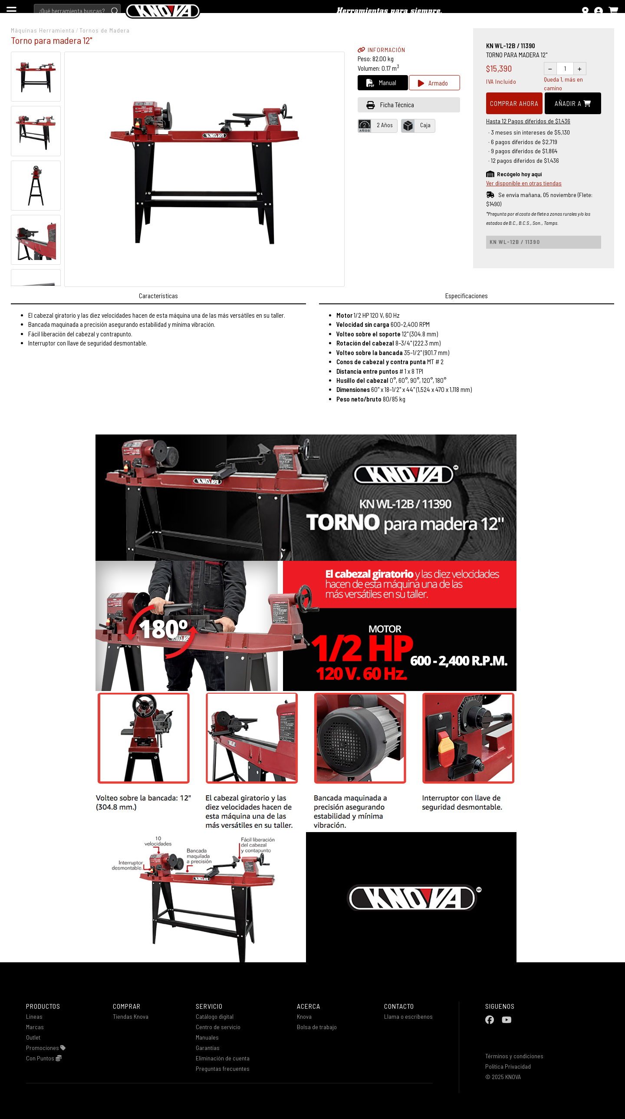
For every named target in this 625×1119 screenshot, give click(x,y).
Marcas (35, 1026)
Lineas (34, 1016)
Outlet (33, 1037)
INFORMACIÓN (381, 49)
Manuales (207, 1037)
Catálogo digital (215, 1016)
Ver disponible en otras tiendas (524, 183)
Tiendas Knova (130, 1016)
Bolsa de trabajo (317, 1026)
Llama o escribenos (408, 1016)
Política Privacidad (508, 1066)
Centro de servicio (218, 1026)
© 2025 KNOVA (503, 1076)
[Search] (77, 11)
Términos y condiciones (514, 1056)
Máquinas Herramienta (43, 30)
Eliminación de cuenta (223, 1058)
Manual (381, 82)
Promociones (46, 1047)
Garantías (208, 1047)
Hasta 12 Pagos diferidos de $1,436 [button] (528, 121)
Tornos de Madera (104, 30)
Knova (304, 1016)
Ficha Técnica (390, 105)
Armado (433, 83)
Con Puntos (44, 1058)
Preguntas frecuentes (223, 1068)
